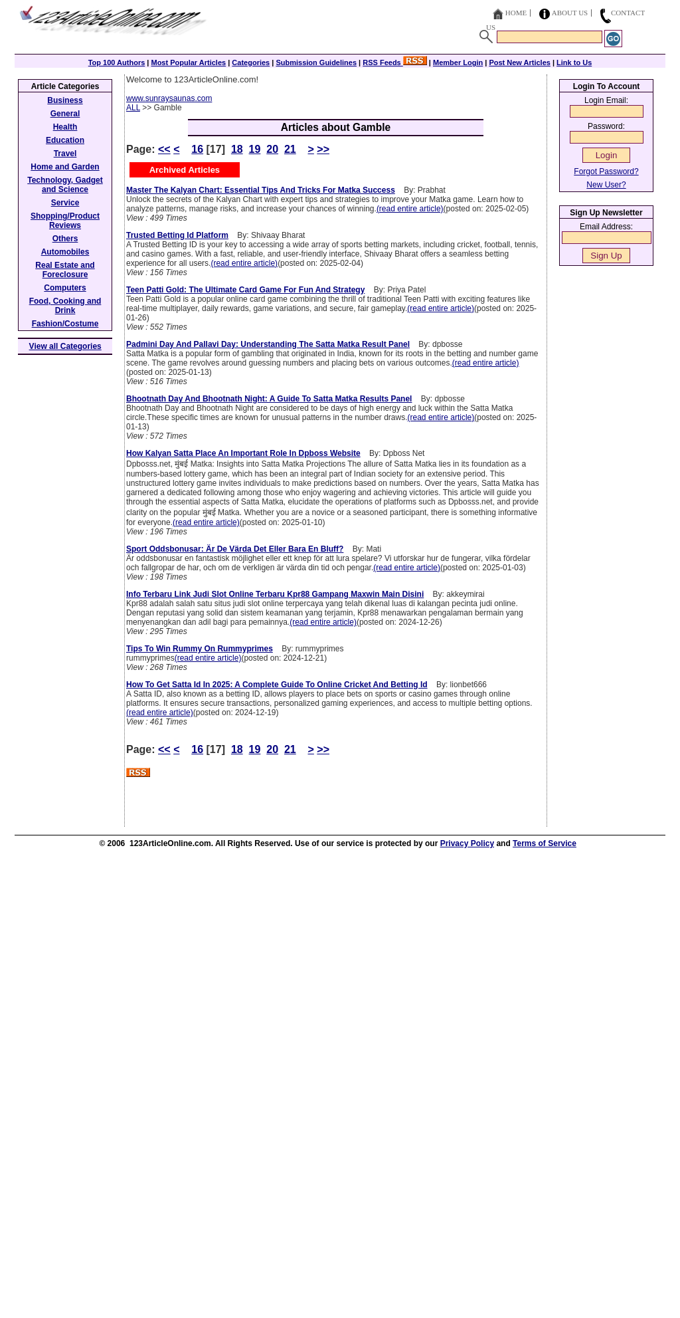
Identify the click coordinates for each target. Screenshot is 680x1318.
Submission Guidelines (316, 62)
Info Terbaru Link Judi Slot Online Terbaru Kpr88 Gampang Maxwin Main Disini (275, 594)
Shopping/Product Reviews (65, 220)
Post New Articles (520, 62)
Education (65, 140)
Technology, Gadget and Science (65, 184)
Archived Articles (184, 170)
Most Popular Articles (188, 62)
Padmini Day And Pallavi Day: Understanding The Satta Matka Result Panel (268, 344)
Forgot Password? (606, 171)
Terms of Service (544, 843)
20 (272, 149)
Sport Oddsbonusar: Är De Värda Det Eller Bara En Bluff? (234, 549)
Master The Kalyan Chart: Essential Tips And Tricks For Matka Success (260, 190)
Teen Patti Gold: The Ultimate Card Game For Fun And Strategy (245, 289)
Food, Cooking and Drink (65, 305)
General (65, 113)
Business (64, 100)
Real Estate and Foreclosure (64, 270)
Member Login (458, 62)
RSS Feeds (395, 62)
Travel (65, 153)
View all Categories (65, 346)
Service (65, 202)
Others (65, 238)
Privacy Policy (467, 843)
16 (197, 149)
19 (255, 149)
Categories (251, 62)
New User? (606, 184)
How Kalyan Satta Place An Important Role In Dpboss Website (243, 453)
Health (65, 127)
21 (290, 149)
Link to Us (574, 62)
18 (237, 149)
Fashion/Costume (65, 323)
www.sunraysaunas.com (169, 98)
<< (164, 149)
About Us (570, 13)
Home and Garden (65, 166)
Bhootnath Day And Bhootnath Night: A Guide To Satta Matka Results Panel (269, 398)
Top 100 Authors (116, 62)
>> (323, 149)
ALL (133, 107)
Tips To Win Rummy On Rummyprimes (199, 648)
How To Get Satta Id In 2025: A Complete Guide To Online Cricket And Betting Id (277, 684)
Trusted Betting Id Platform (177, 235)
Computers (65, 287)
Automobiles (65, 252)
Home (516, 13)
